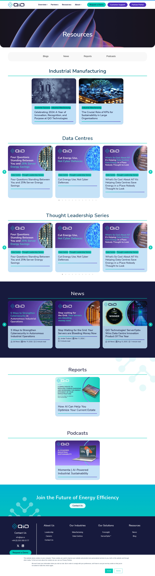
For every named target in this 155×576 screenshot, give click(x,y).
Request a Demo (96, 5)
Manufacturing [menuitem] (77, 534)
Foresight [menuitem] (106, 534)
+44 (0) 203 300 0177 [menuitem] (20, 541)
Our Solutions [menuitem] (106, 526)
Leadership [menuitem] (49, 534)
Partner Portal (138, 5)
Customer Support (117, 5)
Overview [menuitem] (42, 5)
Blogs (46, 57)
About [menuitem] (77, 5)
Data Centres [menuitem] (77, 538)
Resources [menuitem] (66, 5)
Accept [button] (109, 571)
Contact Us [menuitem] (49, 542)
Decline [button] (118, 571)
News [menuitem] (134, 534)
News (66, 57)
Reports (88, 57)
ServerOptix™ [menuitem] (106, 538)
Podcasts (111, 57)
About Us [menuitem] (49, 526)
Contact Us (20, 533)
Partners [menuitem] (54, 5)
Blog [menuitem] (134, 538)
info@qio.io (20, 538)
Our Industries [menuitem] (78, 526)
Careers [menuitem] (49, 538)
